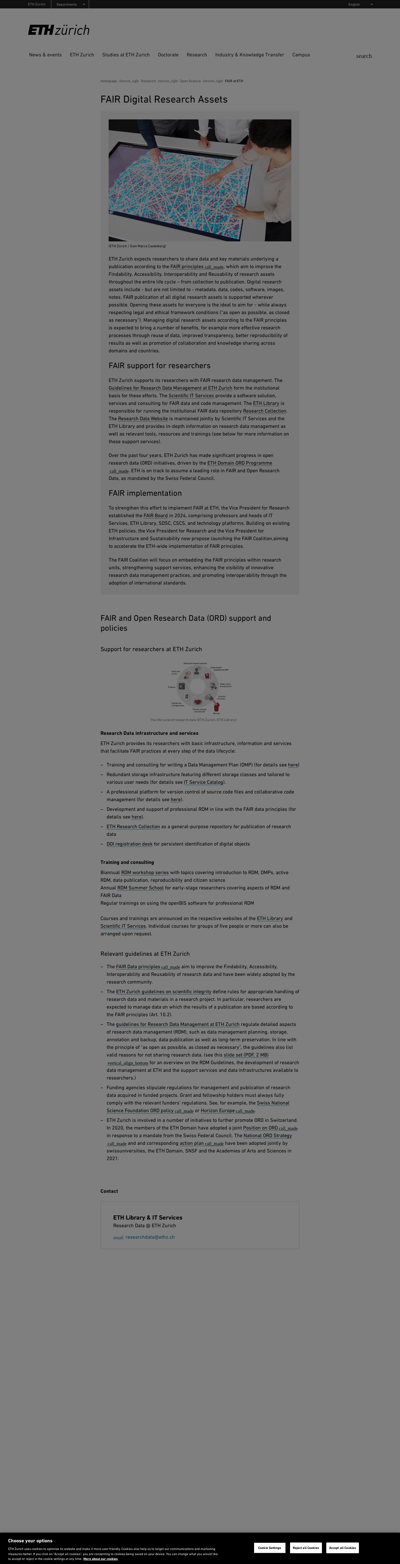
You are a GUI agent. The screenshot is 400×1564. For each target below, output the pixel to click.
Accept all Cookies (342, 1548)
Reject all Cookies (306, 1548)
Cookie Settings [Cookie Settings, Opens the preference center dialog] (269, 1548)
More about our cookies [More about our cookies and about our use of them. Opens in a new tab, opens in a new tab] (100, 1559)
